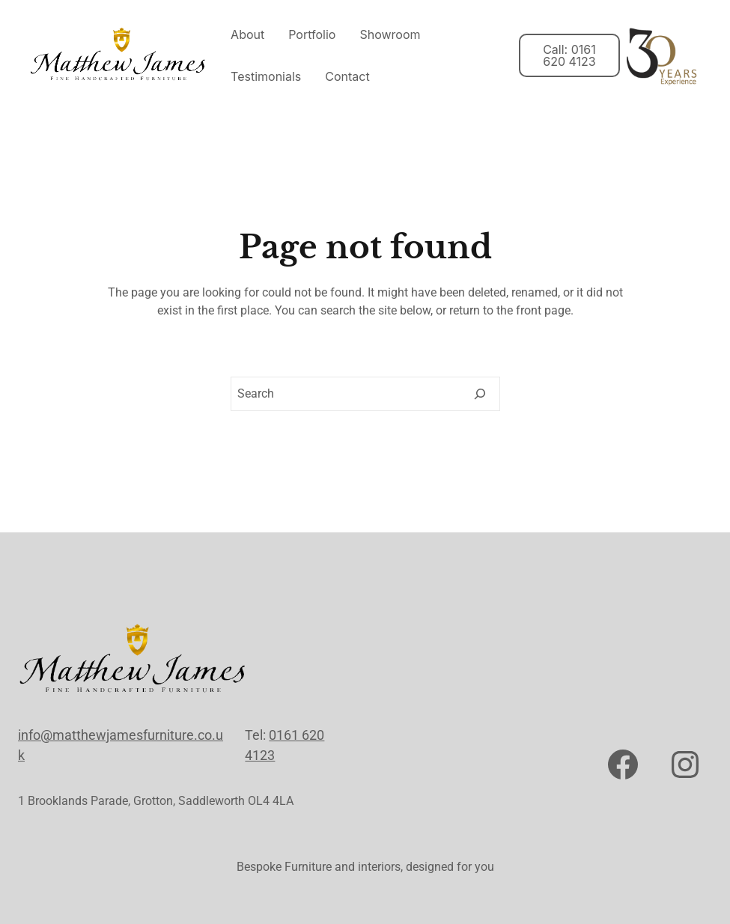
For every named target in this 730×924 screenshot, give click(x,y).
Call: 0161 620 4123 (569, 55)
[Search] (479, 393)
